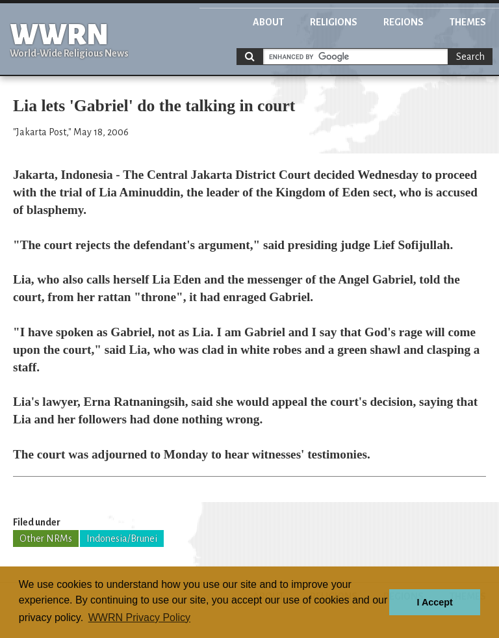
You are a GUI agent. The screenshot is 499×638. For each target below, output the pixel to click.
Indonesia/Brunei (121, 538)
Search (470, 56)
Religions (333, 22)
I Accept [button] (434, 602)
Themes (468, 22)
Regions (403, 22)
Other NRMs (45, 538)
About (268, 22)
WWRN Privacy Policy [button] (139, 617)
